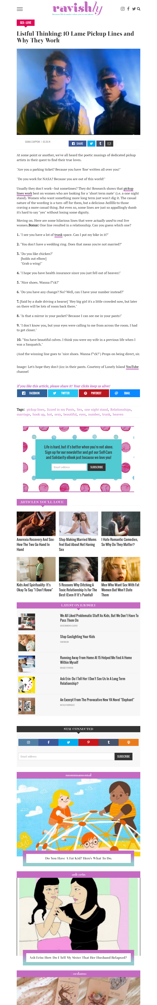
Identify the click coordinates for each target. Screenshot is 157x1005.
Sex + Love (25, 23)
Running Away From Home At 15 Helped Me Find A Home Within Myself (96, 660)
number (94, 414)
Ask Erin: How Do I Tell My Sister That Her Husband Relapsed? (78, 957)
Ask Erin (78, 874)
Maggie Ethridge (66, 667)
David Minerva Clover (68, 625)
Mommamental (78, 775)
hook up (38, 414)
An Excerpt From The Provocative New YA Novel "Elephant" (97, 699)
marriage (23, 414)
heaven (118, 414)
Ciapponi (35, 141)
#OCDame (78, 973)
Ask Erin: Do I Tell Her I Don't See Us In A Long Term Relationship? (92, 681)
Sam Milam (64, 642)
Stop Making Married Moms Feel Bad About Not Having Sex (77, 544)
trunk (58, 234)
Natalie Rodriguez (67, 705)
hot (49, 414)
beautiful (70, 414)
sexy (57, 414)
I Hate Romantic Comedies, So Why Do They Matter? (119, 542)
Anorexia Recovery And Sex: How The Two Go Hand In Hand (35, 544)
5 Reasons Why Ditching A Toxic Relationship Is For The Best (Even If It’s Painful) (78, 589)
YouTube (132, 366)
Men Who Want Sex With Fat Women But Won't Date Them (120, 589)
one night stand (96, 409)
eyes (82, 414)
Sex (79, 409)
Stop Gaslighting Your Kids (77, 636)
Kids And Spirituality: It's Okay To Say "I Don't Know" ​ (35, 587)
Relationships (120, 409)
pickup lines (35, 409)
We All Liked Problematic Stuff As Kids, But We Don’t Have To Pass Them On (99, 618)
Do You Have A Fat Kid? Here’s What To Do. (78, 858)
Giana (28, 141)
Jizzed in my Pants (60, 409)
